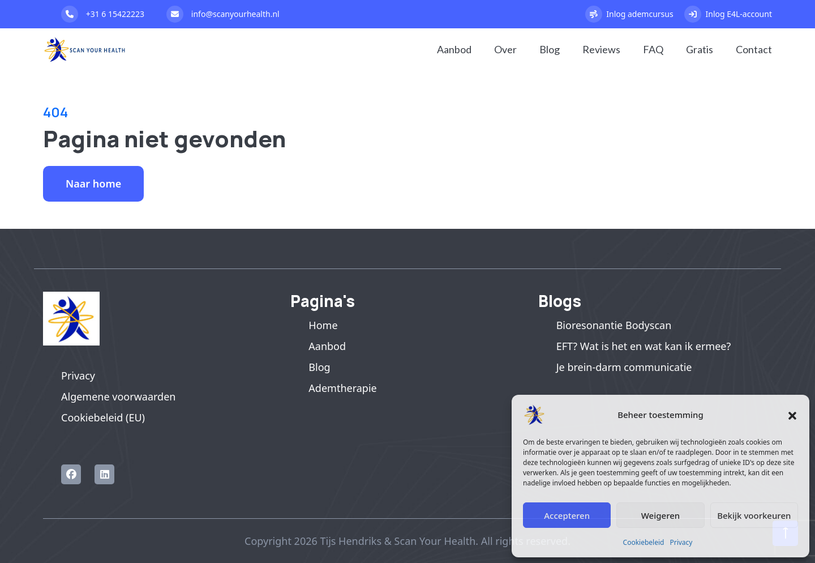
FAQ (653, 49)
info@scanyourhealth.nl (223, 14)
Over (505, 49)
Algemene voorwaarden (118, 396)
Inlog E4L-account (728, 14)
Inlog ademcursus (629, 14)
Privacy (681, 542)
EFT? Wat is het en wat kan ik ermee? (643, 346)
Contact (754, 49)
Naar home (93, 183)
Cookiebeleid (643, 542)
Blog (549, 49)
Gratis (699, 49)
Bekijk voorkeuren (754, 515)
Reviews (601, 49)
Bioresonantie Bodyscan (614, 325)
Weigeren (660, 515)
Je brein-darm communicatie (624, 367)
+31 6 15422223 (102, 14)
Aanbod (454, 49)
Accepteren (567, 515)
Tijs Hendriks (350, 541)
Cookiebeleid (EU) (103, 417)
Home (322, 325)
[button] (792, 414)
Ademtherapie (342, 388)
